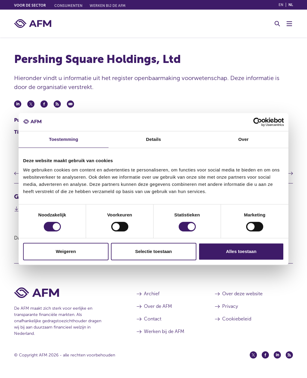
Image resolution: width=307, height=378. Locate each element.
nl (290, 5)
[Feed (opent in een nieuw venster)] (289, 355)
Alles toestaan (241, 251)
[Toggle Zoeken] (277, 23)
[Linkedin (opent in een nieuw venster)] (277, 355)
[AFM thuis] (32, 23)
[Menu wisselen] (289, 23)
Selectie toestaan (153, 251)
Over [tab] (243, 139)
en (281, 5)
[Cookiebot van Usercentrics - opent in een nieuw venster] (257, 122)
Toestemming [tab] (63, 139)
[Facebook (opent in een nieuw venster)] (265, 355)
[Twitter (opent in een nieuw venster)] (253, 355)
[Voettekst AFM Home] (66, 292)
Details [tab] (153, 139)
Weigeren (66, 251)
